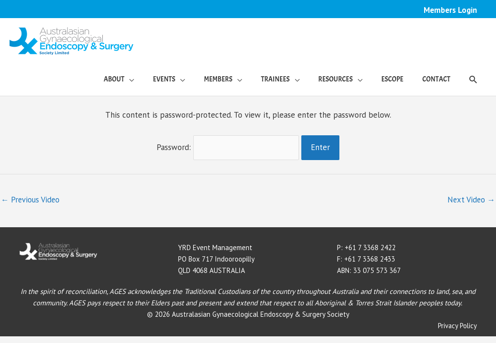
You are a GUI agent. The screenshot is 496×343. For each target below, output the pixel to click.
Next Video (470, 198)
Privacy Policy (457, 324)
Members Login (450, 10)
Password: (227, 147)
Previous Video (31, 198)
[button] (473, 79)
